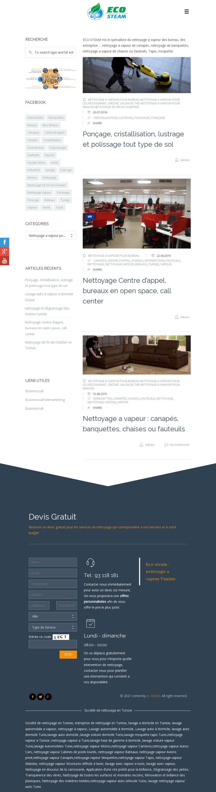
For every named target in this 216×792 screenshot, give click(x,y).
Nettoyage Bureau (66, 77)
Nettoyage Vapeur (39, 192)
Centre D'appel (55, 132)
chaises (137, 260)
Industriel (34, 170)
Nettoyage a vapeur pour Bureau (113, 99)
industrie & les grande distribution (65, 86)
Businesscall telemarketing (45, 399)
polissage (142, 118)
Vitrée (46, 207)
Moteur (32, 178)
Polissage (63, 192)
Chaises (33, 140)
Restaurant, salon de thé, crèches (38, 86)
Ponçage (158, 118)
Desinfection (36, 148)
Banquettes (56, 118)
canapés (100, 260)
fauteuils (173, 260)
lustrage (125, 118)
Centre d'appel (119, 260)
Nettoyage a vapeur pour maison (65, 69)
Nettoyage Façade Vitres (34, 77)
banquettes (103, 398)
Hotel (54, 163)
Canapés (33, 132)
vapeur (165, 264)
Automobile (35, 118)
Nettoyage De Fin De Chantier (47, 185)
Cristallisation (52, 140)
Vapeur (32, 207)
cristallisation (105, 118)
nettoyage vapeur (119, 264)
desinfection (155, 260)
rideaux (141, 264)
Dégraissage (58, 148)
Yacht (59, 207)
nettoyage (96, 264)
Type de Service (53, 627)
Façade (49, 155)
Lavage (50, 170)
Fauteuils (33, 155)
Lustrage (66, 170)
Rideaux (50, 200)
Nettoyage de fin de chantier (117, 107)
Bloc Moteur (50, 125)
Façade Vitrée (36, 163)
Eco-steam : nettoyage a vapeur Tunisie (161, 571)
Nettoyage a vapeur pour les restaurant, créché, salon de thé (131, 101)
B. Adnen (153, 696)
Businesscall (34, 391)
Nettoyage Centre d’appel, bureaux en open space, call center (127, 290)
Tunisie (153, 264)
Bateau (32, 125)
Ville (53, 616)
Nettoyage (49, 178)
